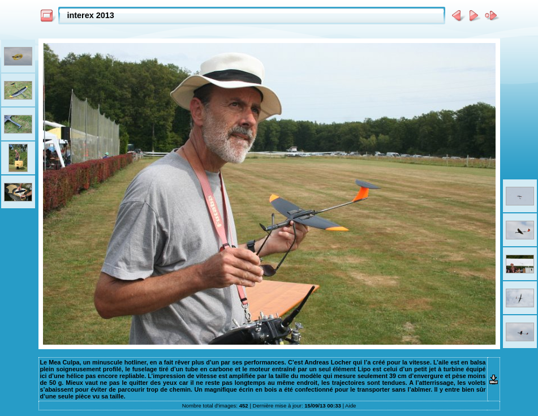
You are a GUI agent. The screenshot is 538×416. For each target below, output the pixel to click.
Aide (350, 405)
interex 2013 (90, 15)
